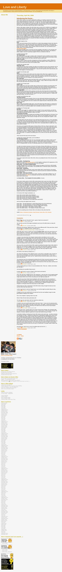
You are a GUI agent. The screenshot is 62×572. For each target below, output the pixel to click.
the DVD (28, 174)
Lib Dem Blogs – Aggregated (7, 393)
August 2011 (3, 467)
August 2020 (3, 529)
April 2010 (3, 452)
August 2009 (3, 444)
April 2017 (3, 514)
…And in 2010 (4, 550)
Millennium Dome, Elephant (6, 392)
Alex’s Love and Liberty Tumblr (7, 388)
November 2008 (4, 435)
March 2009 (3, 439)
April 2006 (3, 405)
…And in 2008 (4, 543)
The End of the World (21, 48)
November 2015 (4, 505)
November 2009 (4, 447)
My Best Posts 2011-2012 (6, 374)
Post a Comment (22, 329)
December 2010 (4, 459)
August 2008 (3, 432)
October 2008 (4, 434)
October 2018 (4, 519)
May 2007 (3, 417)
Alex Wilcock (24, 249)
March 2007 (3, 415)
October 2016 (4, 510)
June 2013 (3, 488)
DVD (46, 212)
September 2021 (4, 533)
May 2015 (3, 502)
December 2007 (4, 424)
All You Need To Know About (9, 378)
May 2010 (3, 453)
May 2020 (3, 526)
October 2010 (4, 457)
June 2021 (3, 532)
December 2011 (4, 471)
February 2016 (4, 508)
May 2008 (3, 429)
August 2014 (3, 496)
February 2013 (4, 484)
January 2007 (4, 413)
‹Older (22, 335)
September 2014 (4, 497)
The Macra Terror (4, 381)
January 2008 (4, 425)
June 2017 (3, 515)
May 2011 (3, 464)
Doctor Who (42, 212)
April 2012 (3, 474)
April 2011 (3, 463)
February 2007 (4, 414)
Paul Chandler (24, 307)
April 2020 (3, 525)
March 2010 (3, 451)
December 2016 (4, 512)
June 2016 (3, 509)
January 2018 (4, 517)
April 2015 (3, 501)
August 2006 (3, 409)
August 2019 (3, 523)
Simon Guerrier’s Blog (5, 398)
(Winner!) (10, 551)
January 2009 (4, 437)
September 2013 (4, 491)
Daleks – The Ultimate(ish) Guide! (8, 379)
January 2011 (4, 460)
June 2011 (3, 465)
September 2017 (4, 516)
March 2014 (3, 492)
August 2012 (3, 478)
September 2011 (4, 468)
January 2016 (4, 507)
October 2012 (4, 480)
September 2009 (4, 445)
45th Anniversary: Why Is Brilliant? (10, 380)
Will (23, 221)
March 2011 (3, 462)
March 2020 (3, 524)
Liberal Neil (24, 225)
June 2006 (3, 407)
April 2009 (3, 440)
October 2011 (4, 469)
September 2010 (4, 456)
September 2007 (4, 421)
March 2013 (3, 485)
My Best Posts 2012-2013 (6, 372)
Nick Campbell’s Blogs (5, 397)
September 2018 (4, 518)
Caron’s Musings (4, 395)
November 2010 (4, 458)
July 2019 (3, 522)
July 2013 (3, 489)
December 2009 (4, 448)
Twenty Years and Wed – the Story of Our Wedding (11, 385)
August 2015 (3, 504)
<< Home (19, 334)
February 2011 (4, 461)
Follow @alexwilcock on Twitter (11, 357)
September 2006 (4, 410)
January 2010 (4, 449)
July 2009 (3, 443)
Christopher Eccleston (28, 212)
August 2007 (3, 420)
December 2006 (4, 412)
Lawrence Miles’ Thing (8, 399)
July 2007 (3, 419)
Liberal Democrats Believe (6, 384)
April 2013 (3, 486)
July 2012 (3, 477)
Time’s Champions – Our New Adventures (9, 386)
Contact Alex (5, 361)
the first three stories (30, 162)
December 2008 (4, 436)
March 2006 (3, 404)
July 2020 (3, 528)
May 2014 (3, 494)
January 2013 (4, 483)
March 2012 (3, 473)
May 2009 (3, 441)
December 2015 (4, 506)
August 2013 (3, 490)
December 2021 (4, 534)
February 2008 (4, 426)
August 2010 (3, 455)
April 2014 (3, 493)
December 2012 (4, 482)
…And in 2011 (4, 551)
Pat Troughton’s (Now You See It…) (20, 381)
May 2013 (3, 487)
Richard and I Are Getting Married (8, 371)
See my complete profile (6, 355)
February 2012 (4, 472)
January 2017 (4, 513)
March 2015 (3, 500)
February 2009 (4, 438)
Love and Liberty (14, 7)
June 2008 (3, 430)
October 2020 (4, 530)
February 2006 (4, 403)
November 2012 (4, 481)
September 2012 (4, 479)
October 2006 (4, 411)
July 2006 (3, 408)
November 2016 (4, 511)
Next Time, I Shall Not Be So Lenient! (8, 387)
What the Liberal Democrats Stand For (9, 373)
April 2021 (3, 531)
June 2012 (3, 476)
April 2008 (3, 428)
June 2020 (3, 527)
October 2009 (4, 446)
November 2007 (4, 423)
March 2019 (3, 521)
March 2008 (3, 427)
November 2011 (4, 470)
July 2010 (3, 454)
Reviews (49, 212)
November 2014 (4, 499)
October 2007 (4, 422)
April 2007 (3, 416)
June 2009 (3, 442)
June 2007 (3, 418)
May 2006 (3, 406)
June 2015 (3, 503)
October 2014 (4, 498)
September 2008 (4, 433)
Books (21, 212)
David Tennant (36, 212)
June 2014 (3, 495)
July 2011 (3, 466)
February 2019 (4, 520)
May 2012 (3, 475)
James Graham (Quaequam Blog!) (28, 229)
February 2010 (4, 450)
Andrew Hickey (4, 396)
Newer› (18, 335)
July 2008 (3, 431)
